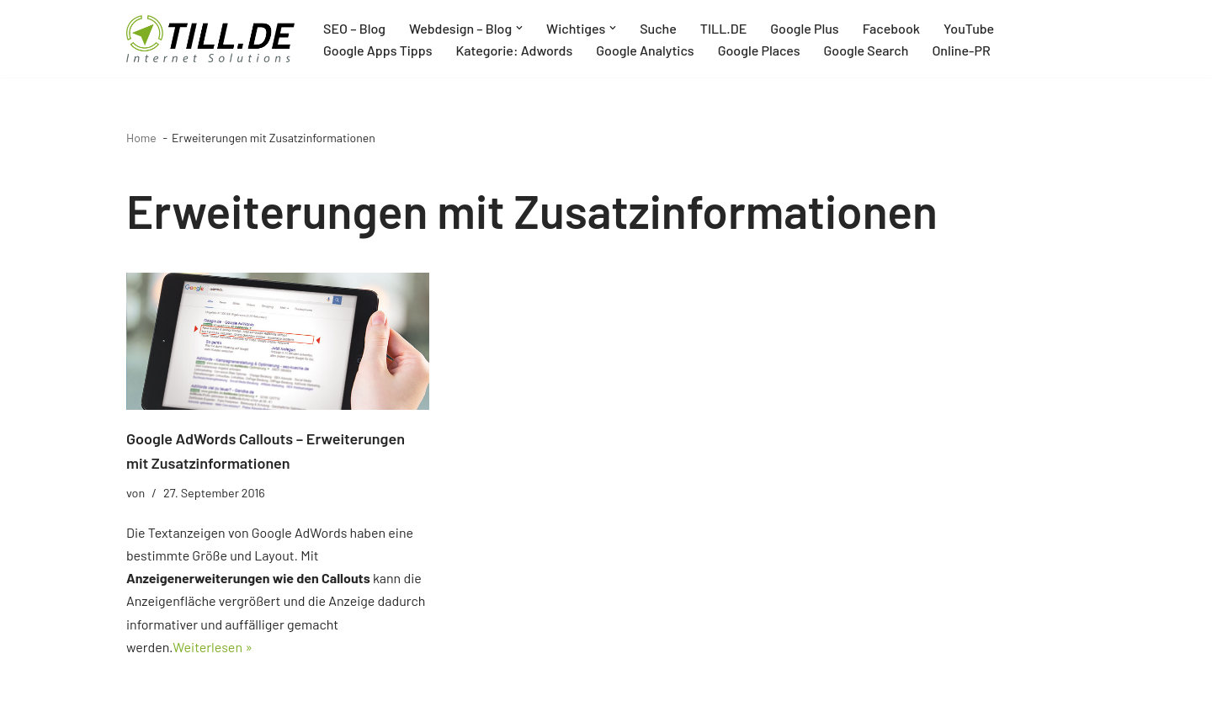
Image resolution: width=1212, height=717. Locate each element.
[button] (519, 27)
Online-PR (961, 50)
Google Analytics (645, 50)
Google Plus (804, 28)
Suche (658, 28)
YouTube (969, 28)
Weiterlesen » (212, 647)
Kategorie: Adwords (513, 50)
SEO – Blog (354, 28)
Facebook (891, 28)
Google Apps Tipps (377, 50)
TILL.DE (723, 28)
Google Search (866, 50)
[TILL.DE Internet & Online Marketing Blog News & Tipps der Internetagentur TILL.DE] (210, 38)
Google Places (759, 50)
